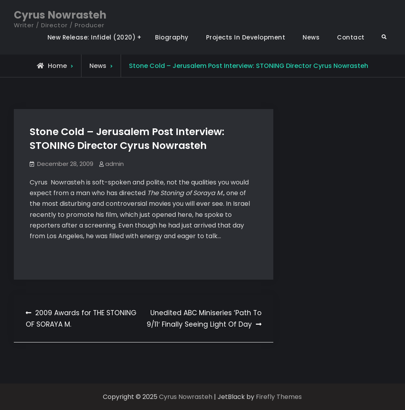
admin (114, 164)
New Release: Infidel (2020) (91, 37)
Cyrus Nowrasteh (60, 15)
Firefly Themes (279, 396)
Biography (172, 37)
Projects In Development (246, 37)
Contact (351, 37)
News (311, 37)
